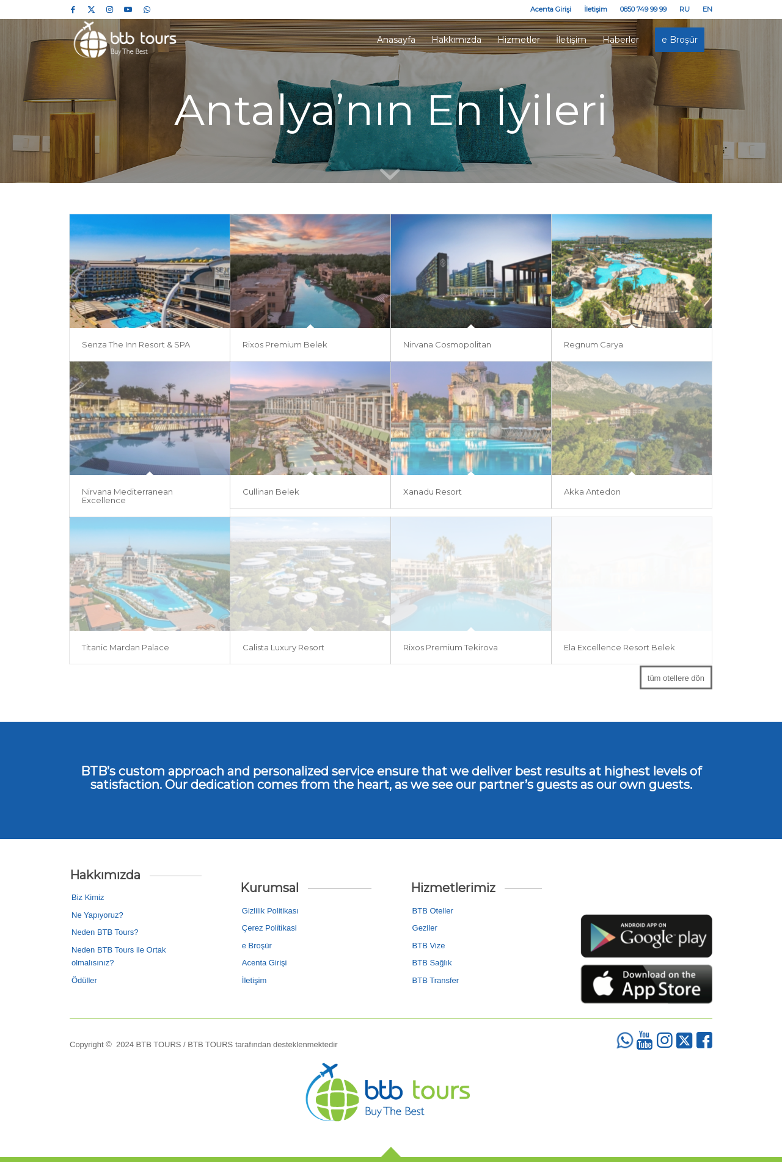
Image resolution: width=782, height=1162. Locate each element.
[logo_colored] (127, 39)
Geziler (424, 927)
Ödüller (84, 980)
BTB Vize (428, 945)
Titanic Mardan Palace (125, 649)
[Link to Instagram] (110, 9)
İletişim (595, 9)
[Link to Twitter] (91, 9)
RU (684, 9)
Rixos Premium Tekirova (450, 649)
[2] (646, 984)
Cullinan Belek (271, 493)
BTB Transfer (435, 980)
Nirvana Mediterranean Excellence (127, 497)
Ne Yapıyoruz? (97, 915)
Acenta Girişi (550, 9)
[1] (646, 936)
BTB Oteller (432, 910)
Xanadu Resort (432, 493)
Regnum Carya (593, 346)
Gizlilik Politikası (270, 910)
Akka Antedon (592, 493)
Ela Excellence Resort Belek (619, 649)
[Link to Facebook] (73, 9)
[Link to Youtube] (128, 9)
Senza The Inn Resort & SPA (136, 346)
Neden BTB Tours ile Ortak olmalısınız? (118, 956)
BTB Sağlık (432, 962)
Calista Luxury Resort (283, 649)
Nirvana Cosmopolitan (447, 346)
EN (707, 9)
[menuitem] (551, 9)
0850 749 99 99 (643, 9)
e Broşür (257, 945)
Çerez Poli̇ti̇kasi (269, 927)
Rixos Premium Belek (285, 346)
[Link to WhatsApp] (146, 9)
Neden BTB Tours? (105, 932)
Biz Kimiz (87, 897)
